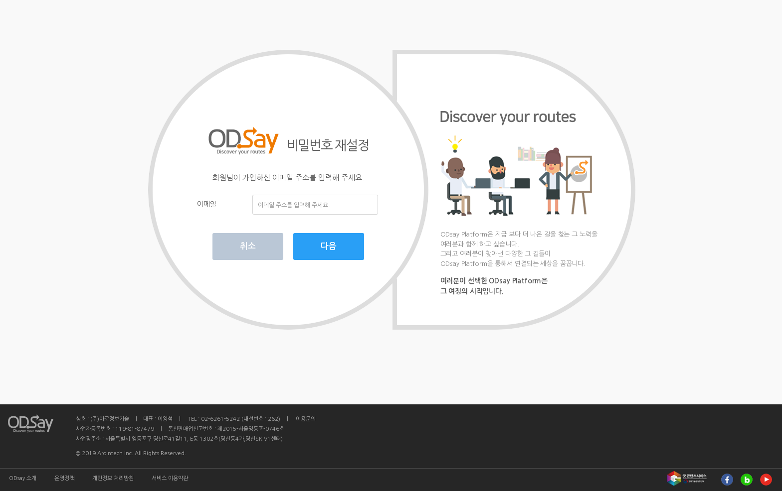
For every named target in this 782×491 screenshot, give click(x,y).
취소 (248, 246)
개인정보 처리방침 (113, 478)
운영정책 (64, 478)
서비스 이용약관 (170, 478)
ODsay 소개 (22, 478)
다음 (329, 246)
